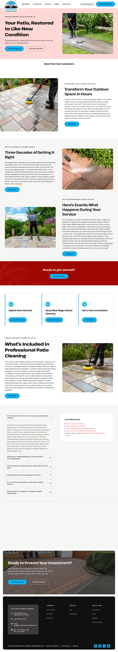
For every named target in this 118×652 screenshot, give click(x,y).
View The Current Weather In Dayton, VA (81, 431)
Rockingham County (90, 433)
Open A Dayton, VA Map (74, 424)
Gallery (56, 4)
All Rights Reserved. (38, 646)
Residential (26, 4)
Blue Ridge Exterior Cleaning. (22, 646)
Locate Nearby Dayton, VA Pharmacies (80, 429)
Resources (66, 4)
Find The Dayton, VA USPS (75, 426)
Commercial (37, 4)
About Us (48, 4)
